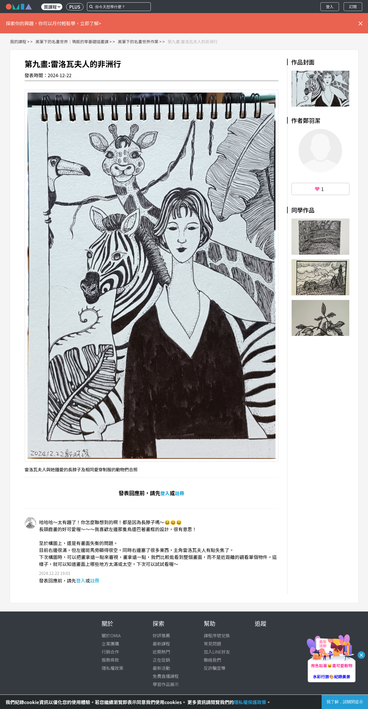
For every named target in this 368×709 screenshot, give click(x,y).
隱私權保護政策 (250, 702)
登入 (329, 6)
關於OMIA (111, 635)
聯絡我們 (212, 660)
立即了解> (90, 23)
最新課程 (161, 644)
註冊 (179, 493)
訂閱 (353, 6)
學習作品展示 (166, 684)
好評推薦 (161, 635)
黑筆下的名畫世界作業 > (140, 41)
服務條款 (110, 660)
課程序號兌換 (217, 635)
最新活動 (161, 668)
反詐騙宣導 (215, 668)
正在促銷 (161, 660)
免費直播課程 (166, 676)
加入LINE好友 (217, 652)
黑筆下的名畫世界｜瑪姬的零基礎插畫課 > (73, 41)
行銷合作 (110, 652)
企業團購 (110, 644)
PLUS (74, 7)
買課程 (52, 7)
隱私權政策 (113, 668)
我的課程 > (20, 41)
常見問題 (212, 644)
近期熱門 (161, 652)
